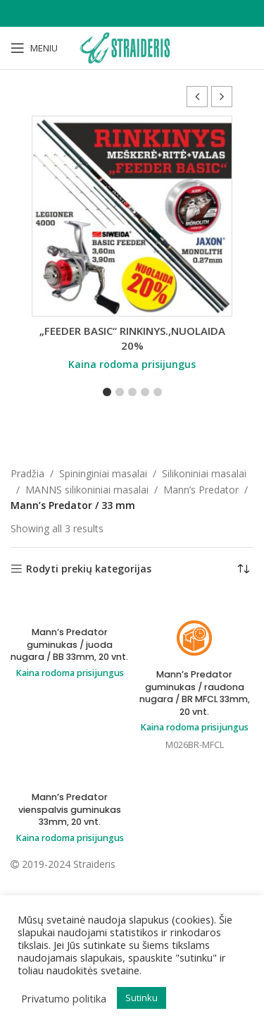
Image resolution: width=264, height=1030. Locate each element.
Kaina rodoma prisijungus (132, 364)
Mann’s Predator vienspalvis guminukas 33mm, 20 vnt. (69, 809)
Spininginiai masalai (103, 473)
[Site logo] (132, 47)
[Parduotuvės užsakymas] (242, 569)
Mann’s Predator (201, 489)
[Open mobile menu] (34, 48)
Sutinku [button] (141, 997)
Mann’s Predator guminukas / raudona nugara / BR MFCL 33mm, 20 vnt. (194, 693)
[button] (221, 96)
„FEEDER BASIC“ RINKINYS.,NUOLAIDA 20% (132, 338)
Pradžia (27, 473)
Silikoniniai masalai (204, 473)
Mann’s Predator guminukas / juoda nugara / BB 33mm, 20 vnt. (69, 644)
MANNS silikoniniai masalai (87, 489)
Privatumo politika (63, 998)
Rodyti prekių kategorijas (88, 569)
